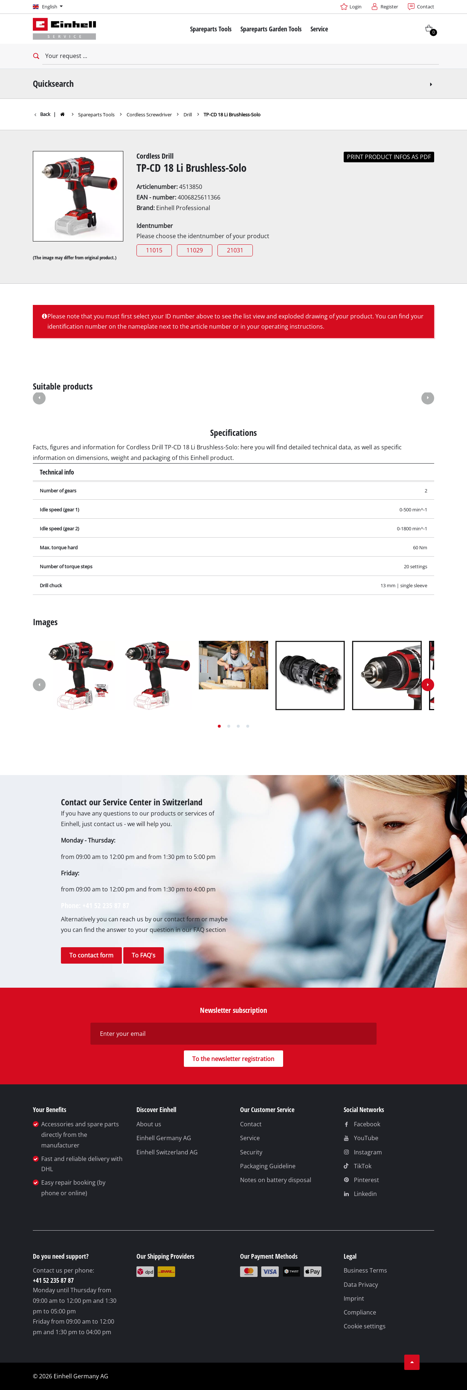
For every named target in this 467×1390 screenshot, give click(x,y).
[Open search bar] (35, 56)
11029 (194, 250)
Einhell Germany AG (163, 1138)
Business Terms (365, 1270)
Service (250, 1138)
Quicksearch (234, 83)
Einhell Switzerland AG (167, 1152)
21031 (235, 250)
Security (251, 1152)
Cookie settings (365, 1326)
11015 (154, 250)
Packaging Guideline (268, 1166)
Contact (251, 1124)
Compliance (360, 1312)
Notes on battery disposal (275, 1180)
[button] (39, 399)
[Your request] (240, 56)
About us (148, 1124)
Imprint (354, 1298)
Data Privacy (361, 1285)
